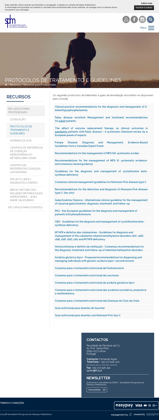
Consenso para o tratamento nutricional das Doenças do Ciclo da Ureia (97, 300)
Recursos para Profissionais (40, 84)
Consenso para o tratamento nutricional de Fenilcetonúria (89, 268)
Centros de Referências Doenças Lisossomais (25, 169)
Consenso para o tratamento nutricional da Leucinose (87, 275)
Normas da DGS (21, 140)
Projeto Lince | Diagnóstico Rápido (24, 181)
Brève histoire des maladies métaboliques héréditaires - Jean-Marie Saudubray (26, 195)
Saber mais (146, 3)
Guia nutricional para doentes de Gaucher (80, 308)
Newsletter (97, 389)
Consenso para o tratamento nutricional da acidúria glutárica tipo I (95, 282)
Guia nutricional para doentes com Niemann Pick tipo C (88, 315)
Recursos (15, 84)
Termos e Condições (12, 403)
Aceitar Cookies (144, 7)
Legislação (18, 119)
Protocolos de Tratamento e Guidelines (21, 130)
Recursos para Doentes (25, 207)
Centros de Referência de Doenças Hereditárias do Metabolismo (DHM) (26, 153)
